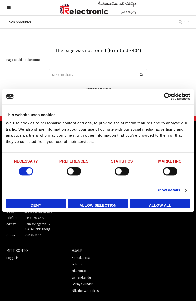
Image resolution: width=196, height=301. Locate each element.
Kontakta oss (81, 258)
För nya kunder (82, 284)
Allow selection (97, 205)
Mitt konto (79, 271)
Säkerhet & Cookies (85, 290)
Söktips (77, 264)
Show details (168, 190)
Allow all (160, 205)
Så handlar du (81, 277)
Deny (36, 205)
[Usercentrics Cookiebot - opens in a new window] (167, 96)
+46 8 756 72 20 (34, 218)
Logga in (12, 258)
